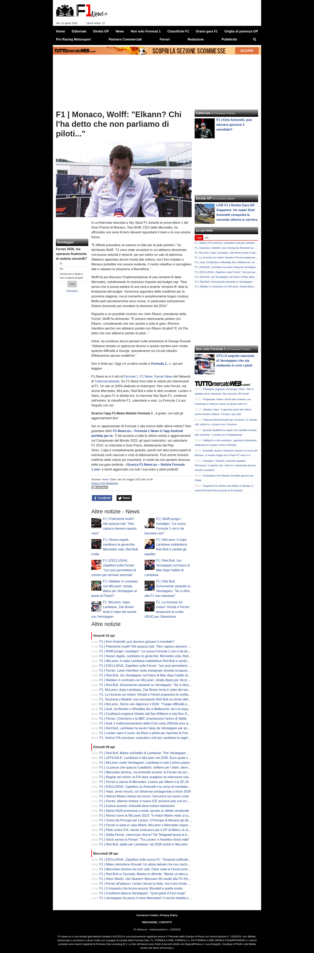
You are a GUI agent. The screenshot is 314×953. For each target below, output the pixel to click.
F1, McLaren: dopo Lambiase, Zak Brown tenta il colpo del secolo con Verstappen (158, 689)
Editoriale (203, 113)
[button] (72, 284)
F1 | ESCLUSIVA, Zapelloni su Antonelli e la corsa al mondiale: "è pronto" (152, 786)
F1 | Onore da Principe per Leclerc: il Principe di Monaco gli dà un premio (151, 820)
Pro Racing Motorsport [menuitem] (73, 39)
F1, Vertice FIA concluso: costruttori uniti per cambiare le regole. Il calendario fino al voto (162, 737)
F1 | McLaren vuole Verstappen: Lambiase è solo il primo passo (145, 762)
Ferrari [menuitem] (165, 39)
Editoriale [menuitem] (79, 31)
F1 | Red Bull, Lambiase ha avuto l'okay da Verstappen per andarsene (149, 728)
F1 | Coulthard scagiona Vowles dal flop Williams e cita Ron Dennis (147, 713)
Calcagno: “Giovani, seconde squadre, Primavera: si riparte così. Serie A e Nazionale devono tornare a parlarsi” (225, 465)
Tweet (124, 498)
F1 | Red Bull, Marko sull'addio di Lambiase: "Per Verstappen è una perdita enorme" (159, 753)
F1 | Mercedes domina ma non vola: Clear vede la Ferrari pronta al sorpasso (154, 869)
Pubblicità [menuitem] (229, 39)
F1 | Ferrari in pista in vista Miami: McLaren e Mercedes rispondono (147, 825)
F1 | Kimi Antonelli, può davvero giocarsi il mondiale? (137, 641)
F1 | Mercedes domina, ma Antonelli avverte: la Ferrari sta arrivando (148, 772)
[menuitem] (255, 39)
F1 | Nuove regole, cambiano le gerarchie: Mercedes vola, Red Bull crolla (151, 656)
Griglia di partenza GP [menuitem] (241, 31)
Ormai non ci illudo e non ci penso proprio (71, 275)
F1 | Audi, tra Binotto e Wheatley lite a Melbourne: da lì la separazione (149, 709)
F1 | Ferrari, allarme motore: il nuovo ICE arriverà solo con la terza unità (150, 801)
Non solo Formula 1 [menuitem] (146, 31)
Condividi (102, 498)
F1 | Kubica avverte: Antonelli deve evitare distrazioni (137, 806)
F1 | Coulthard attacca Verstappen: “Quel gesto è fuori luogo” (143, 893)
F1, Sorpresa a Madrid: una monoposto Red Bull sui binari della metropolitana (155, 699)
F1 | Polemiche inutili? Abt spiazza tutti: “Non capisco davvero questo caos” (153, 646)
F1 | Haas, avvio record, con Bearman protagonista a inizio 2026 (145, 791)
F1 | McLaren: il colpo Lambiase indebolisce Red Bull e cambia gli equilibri (152, 661)
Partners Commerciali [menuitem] (125, 39)
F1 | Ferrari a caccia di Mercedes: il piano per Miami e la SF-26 (144, 782)
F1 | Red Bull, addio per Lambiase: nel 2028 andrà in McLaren (144, 844)
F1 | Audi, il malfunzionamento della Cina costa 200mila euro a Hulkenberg (152, 723)
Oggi (199, 237)
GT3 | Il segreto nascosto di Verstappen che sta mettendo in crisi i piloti (235, 360)
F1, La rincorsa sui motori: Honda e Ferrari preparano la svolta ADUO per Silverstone (160, 694)
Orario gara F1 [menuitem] (207, 31)
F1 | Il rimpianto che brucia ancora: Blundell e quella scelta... (142, 888)
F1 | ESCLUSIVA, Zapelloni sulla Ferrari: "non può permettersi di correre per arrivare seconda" (166, 665)
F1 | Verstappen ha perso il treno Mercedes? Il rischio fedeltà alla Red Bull (152, 898)
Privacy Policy (169, 915)
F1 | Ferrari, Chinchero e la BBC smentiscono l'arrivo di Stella (143, 718)
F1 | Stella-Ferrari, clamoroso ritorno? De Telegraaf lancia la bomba (147, 834)
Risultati (72, 290)
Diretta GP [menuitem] (101, 31)
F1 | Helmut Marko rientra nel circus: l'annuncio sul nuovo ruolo (144, 796)
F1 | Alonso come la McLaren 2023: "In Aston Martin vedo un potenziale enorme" (157, 815)
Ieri (206, 237)
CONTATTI (165, 922)
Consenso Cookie (147, 915)
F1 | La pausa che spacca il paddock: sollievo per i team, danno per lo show (153, 767)
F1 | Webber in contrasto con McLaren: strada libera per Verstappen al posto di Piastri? (161, 680)
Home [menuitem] (60, 31)
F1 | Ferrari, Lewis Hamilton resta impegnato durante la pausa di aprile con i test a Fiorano (164, 670)
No (61, 268)
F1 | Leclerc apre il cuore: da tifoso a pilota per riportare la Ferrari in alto (150, 733)
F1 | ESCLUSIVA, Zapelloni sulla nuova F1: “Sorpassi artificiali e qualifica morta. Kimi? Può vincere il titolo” (175, 859)
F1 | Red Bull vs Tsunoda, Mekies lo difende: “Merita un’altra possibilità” (150, 874)
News (105, 479)
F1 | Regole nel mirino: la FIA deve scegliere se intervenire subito (146, 777)
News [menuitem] (120, 31)
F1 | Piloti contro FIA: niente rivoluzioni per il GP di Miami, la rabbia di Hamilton (155, 830)
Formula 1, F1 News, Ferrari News (148, 376)
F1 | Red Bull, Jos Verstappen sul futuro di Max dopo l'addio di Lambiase (151, 675)
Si (61, 263)
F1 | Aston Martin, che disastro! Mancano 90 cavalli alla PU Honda (146, 878)
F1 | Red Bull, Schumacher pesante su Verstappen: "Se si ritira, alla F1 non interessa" (160, 685)
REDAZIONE (149, 922)
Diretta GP (203, 198)
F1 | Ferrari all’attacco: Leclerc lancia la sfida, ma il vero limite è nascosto (151, 883)
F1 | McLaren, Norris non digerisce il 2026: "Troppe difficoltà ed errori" (149, 704)
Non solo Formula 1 (211, 349)
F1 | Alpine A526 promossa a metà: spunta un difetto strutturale (144, 810)
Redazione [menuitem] (196, 39)
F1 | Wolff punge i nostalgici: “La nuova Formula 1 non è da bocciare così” (152, 651)
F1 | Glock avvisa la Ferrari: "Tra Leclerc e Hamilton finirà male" (145, 839)
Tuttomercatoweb (107, 381)
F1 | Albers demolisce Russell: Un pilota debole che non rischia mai (147, 864)
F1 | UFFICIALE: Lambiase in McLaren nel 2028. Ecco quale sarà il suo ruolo (154, 758)
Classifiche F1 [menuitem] (178, 31)
